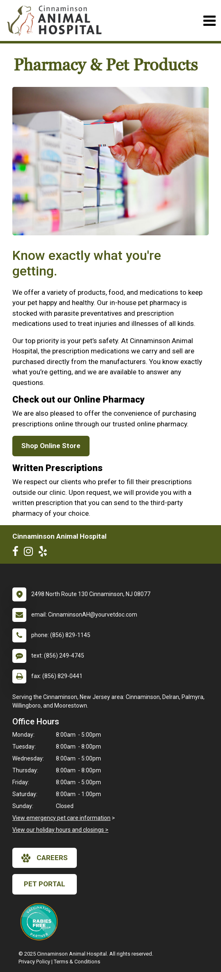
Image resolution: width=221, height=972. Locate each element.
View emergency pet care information (61, 818)
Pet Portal (44, 884)
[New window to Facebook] (17, 553)
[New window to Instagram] (30, 553)
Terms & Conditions (77, 961)
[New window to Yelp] (44, 553)
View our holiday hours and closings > (60, 829)
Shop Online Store (51, 446)
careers (44, 858)
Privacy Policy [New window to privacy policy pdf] (34, 961)
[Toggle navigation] (209, 21)
